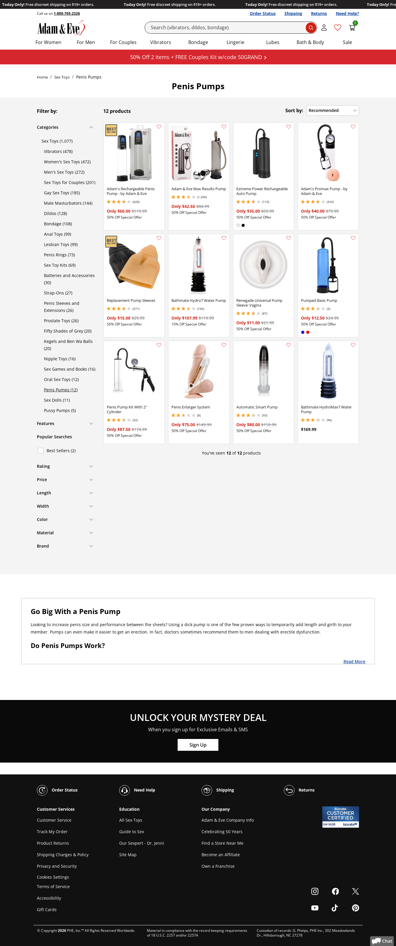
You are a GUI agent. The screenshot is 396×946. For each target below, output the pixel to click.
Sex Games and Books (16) (69, 369)
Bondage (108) (58, 224)
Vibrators (160, 42)
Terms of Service (53, 886)
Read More (354, 661)
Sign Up (198, 745)
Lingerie (235, 42)
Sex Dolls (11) (57, 400)
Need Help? (347, 13)
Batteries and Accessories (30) (69, 279)
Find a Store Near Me (222, 843)
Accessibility (49, 898)
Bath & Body (310, 42)
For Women (48, 42)
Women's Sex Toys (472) (67, 162)
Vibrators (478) (58, 151)
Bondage (198, 42)
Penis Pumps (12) (61, 390)
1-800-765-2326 (67, 13)
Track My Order (52, 831)
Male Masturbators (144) (68, 203)
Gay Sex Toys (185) (62, 193)
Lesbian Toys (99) (61, 244)
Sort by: (294, 110)
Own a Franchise (218, 866)
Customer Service (54, 820)
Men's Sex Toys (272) (64, 172)
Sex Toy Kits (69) (60, 265)
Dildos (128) (55, 213)
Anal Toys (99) (57, 234)
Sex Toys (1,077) (57, 141)
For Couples (123, 42)
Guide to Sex (131, 831)
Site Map (128, 854)
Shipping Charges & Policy (63, 854)
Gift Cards (47, 909)
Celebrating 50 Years (222, 831)
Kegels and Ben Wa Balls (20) (68, 344)
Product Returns (53, 843)
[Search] (231, 28)
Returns (319, 13)
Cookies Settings (53, 877)
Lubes (272, 42)
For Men (86, 42)
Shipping (293, 13)
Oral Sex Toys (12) (61, 379)
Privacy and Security (57, 866)
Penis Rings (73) (59, 255)
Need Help (137, 790)
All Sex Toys (130, 820)
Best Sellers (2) (61, 450)
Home (42, 77)
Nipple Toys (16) (60, 359)
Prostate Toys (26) (61, 320)
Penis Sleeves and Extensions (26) (61, 306)
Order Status (263, 13)
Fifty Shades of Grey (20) (67, 331)
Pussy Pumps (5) (60, 410)
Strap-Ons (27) (58, 293)
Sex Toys (62, 77)
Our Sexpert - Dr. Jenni (141, 843)
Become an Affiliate (221, 854)
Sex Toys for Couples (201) (69, 182)
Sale (347, 42)
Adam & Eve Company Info (228, 820)
